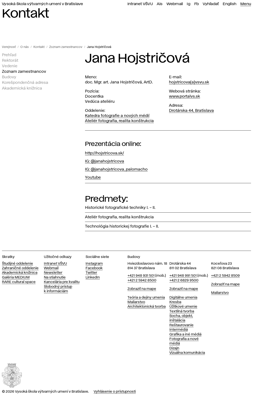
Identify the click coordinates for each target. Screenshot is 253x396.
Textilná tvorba (181, 311)
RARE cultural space (19, 282)
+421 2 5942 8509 (225, 275)
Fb (196, 4)
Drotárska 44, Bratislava (191, 110)
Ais (160, 4)
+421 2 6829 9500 (183, 280)
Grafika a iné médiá (185, 334)
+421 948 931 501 (141, 275)
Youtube (93, 177)
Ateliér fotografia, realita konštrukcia (119, 121)
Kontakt (38, 47)
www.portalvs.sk (184, 96)
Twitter (91, 272)
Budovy (9, 77)
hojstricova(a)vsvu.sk (189, 82)
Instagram (94, 263)
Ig (188, 4)
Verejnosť (9, 47)
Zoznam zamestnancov (65, 47)
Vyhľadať (211, 4)
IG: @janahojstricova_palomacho (116, 169)
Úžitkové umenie (183, 306)
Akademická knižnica (22, 88)
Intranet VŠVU (140, 4)
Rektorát (10, 60)
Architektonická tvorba (146, 306)
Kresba (175, 302)
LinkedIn (93, 277)
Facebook (94, 268)
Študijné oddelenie (17, 263)
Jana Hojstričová (99, 47)
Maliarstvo (136, 302)
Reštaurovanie (181, 325)
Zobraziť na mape (141, 288)
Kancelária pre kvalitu (61, 282)
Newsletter (53, 272)
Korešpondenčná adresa (25, 82)
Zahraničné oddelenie (20, 268)
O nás (24, 47)
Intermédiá (178, 329)
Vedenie (9, 66)
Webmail (175, 4)
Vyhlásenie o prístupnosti (115, 391)
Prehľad (9, 55)
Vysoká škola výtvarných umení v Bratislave (42, 4)
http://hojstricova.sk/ (104, 153)
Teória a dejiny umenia (146, 297)
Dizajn (174, 348)
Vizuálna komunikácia (187, 352)
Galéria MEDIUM (16, 277)
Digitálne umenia (183, 297)
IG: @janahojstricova (104, 161)
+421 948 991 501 (183, 275)
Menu (245, 4)
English (229, 4)
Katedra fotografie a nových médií (117, 116)
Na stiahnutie (55, 277)
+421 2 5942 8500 (141, 280)
